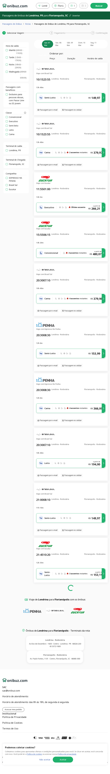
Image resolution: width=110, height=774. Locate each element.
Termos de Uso (10, 728)
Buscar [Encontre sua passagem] (99, 5)
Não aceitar (44, 766)
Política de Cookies (12, 722)
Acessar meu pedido (13, 709)
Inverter (74, 15)
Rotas (28, 24)
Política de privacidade (67, 761)
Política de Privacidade (14, 717)
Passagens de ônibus (12, 24)
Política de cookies (34, 761)
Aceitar (63, 766)
